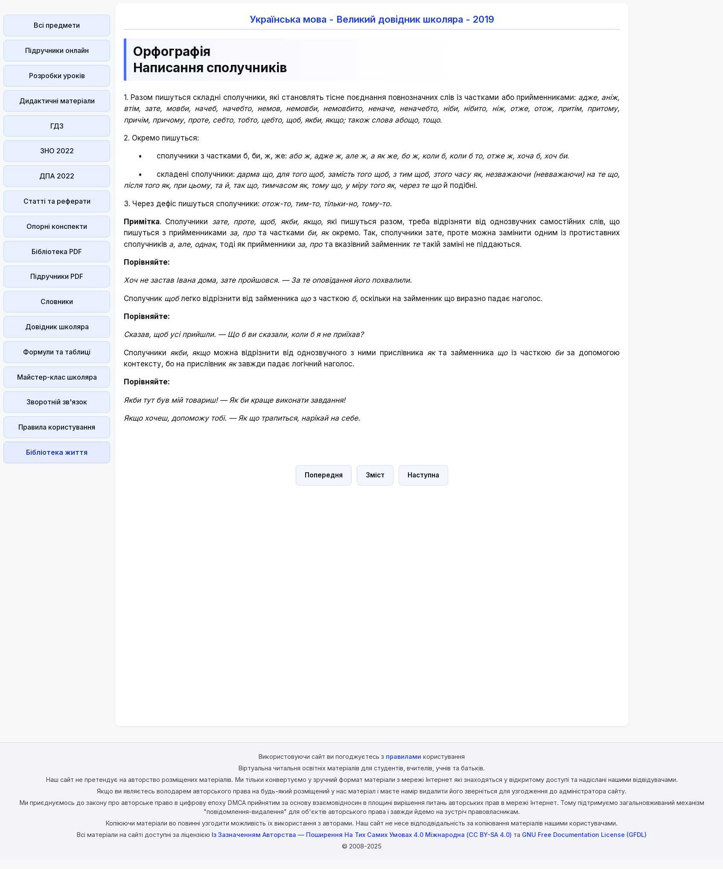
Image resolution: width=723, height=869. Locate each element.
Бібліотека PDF (57, 251)
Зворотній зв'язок (56, 402)
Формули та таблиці (56, 352)
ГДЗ (57, 126)
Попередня (324, 475)
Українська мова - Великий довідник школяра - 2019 (372, 19)
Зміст (375, 475)
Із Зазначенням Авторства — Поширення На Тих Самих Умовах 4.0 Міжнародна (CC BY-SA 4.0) (362, 834)
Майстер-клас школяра (57, 377)
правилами (403, 756)
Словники (57, 301)
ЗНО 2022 (57, 150)
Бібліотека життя (56, 452)
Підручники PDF (56, 276)
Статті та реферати (56, 201)
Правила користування (56, 427)
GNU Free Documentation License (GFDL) (584, 834)
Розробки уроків (57, 75)
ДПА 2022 (56, 176)
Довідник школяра (57, 326)
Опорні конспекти (56, 226)
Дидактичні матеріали (57, 101)
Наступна (423, 475)
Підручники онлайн (57, 50)
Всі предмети (57, 25)
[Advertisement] (56, 595)
